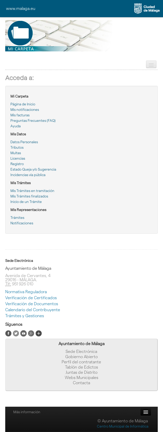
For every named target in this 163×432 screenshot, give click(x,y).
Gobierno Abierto (81, 357)
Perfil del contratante (81, 362)
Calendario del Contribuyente (32, 310)
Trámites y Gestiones (24, 316)
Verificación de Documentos (31, 304)
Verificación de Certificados (31, 298)
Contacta (81, 383)
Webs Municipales (81, 377)
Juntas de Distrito (81, 372)
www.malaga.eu (20, 8)
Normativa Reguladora (26, 292)
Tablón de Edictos (81, 367)
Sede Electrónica (81, 351)
